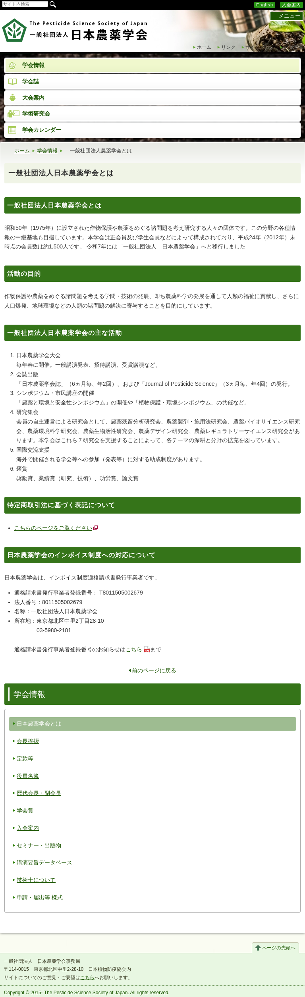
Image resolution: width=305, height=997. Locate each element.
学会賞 (25, 810)
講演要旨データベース (44, 862)
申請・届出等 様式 (40, 897)
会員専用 (293, 47)
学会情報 (47, 151)
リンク (228, 47)
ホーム (204, 47)
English (264, 4)
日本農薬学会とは (39, 723)
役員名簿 (28, 776)
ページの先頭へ (278, 948)
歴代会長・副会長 (39, 793)
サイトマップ (259, 47)
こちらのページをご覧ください (53, 528)
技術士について (36, 880)
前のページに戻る (152, 670)
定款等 (25, 758)
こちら (133, 649)
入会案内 (291, 4)
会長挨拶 (28, 741)
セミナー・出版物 (39, 845)
